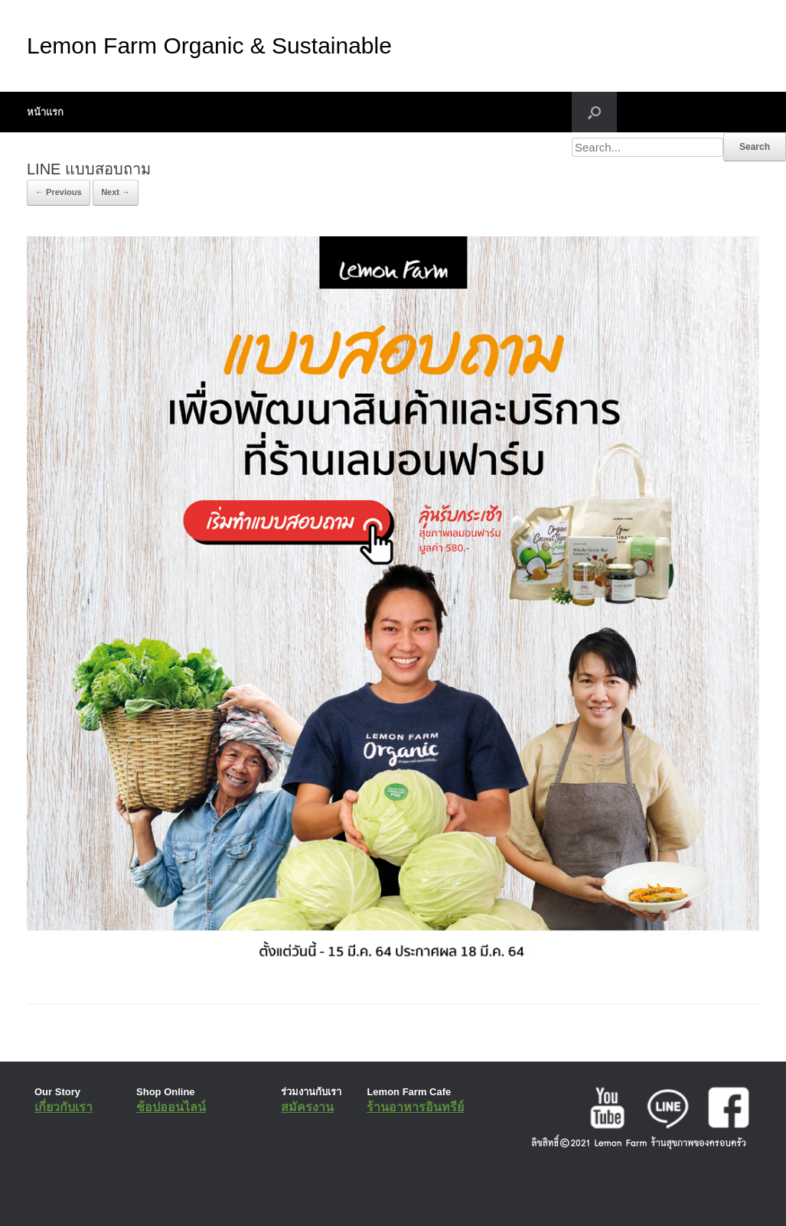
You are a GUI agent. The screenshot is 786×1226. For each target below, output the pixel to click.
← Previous (58, 192)
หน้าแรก (45, 112)
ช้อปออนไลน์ (171, 1107)
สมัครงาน (307, 1107)
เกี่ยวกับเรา (63, 1107)
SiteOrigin (382, 1195)
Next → (115, 192)
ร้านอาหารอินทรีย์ (415, 1107)
